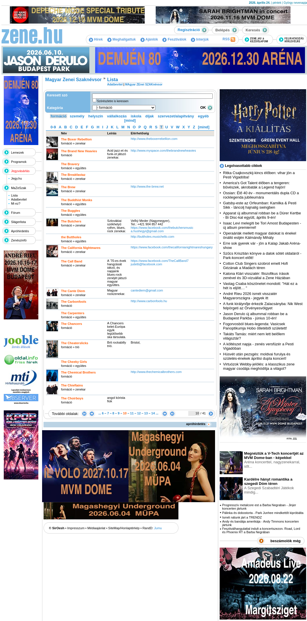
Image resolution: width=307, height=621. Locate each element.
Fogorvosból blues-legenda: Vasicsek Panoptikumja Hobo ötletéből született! (255, 326)
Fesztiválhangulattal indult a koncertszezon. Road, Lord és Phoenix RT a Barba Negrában (261, 530)
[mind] (130, 120)
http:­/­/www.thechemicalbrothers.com (156, 372)
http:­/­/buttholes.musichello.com (152, 236)
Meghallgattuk (121, 39)
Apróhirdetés (20, 231)
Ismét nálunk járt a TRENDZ (242, 517)
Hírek (96, 39)
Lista (14, 195)
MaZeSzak (18, 188)
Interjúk (200, 39)
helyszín (95, 116)
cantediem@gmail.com (147, 290)
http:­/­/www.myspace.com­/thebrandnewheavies (163, 150)
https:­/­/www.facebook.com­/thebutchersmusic (162, 227)
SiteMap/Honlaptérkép (124, 528)
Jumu (158, 528)
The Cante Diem (73, 291)
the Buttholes (71, 237)
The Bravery (70, 164)
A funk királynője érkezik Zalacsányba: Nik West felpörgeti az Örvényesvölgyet (263, 306)
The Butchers (71, 221)
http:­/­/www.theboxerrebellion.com (154, 138)
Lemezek (17, 152)
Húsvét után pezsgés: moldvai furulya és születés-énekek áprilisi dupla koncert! (256, 356)
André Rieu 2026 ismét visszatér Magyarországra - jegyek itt (250, 296)
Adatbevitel (19, 199)
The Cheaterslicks (74, 343)
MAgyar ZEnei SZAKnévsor (143, 84)
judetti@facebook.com (146, 264)
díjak (149, 116)
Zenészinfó (19, 240)
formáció (59, 116)
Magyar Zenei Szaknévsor (73, 79)
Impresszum (75, 528)
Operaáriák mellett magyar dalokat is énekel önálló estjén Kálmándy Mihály (259, 235)
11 (131, 413)
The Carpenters (72, 313)
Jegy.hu (16, 178)
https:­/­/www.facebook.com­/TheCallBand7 (160, 260)
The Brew (68, 187)
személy (77, 116)
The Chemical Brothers (78, 372)
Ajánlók (149, 39)
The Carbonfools (73, 301)
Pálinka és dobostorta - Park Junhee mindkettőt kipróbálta (263, 513)
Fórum (15, 212)
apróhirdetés (198, 424)
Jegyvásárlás (20, 171)
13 (146, 413)
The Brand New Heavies (79, 151)
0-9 (53, 127)
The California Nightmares (81, 247)
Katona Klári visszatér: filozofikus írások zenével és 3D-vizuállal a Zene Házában (256, 275)
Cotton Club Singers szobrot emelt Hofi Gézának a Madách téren (255, 265)
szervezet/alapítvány (176, 116)
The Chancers (71, 323)
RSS (229, 39)
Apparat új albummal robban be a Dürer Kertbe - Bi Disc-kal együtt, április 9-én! (262, 215)
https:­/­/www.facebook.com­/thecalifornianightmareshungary (171, 247)
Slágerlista (18, 222)
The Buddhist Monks (76, 200)
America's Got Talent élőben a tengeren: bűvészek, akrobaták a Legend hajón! (256, 185)
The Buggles (70, 210)
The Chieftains (72, 385)
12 (139, 413)
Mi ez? (15, 203)
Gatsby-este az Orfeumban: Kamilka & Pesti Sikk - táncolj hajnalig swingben (259, 205)
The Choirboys (72, 398)
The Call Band (71, 261)
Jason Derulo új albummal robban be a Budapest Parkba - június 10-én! (255, 316)
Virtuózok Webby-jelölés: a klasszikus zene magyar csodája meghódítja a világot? (259, 366)
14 (153, 413)
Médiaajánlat (96, 528)
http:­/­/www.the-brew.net (147, 186)
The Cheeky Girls (74, 361)
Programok (19, 161)
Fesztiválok (174, 39)
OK (206, 107)
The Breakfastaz (73, 174)
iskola (136, 116)
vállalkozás (117, 116)
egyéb (203, 116)
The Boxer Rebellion (76, 139)
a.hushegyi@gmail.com (147, 231)
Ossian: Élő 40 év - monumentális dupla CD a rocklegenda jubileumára (261, 195)
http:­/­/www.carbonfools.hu (149, 301)
